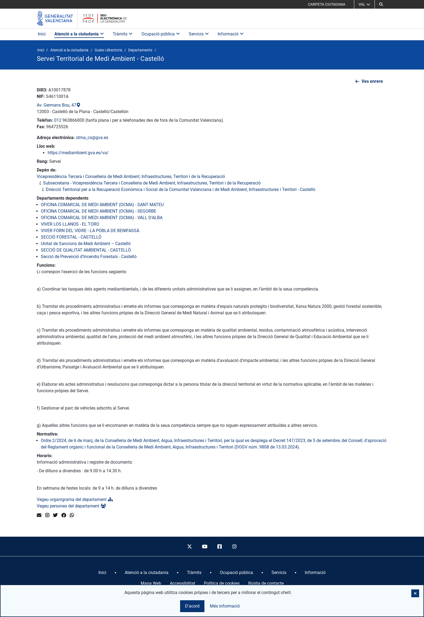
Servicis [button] (199, 34)
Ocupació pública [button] (160, 34)
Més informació (225, 606)
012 (57, 120)
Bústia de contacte (266, 583)
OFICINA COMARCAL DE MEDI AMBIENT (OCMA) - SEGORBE (98, 211)
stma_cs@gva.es (92, 137)
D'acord (192, 606)
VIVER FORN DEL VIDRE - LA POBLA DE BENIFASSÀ (90, 230)
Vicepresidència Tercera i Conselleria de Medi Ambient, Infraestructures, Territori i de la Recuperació (131, 176)
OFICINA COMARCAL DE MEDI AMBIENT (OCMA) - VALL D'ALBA (102, 217)
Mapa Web (151, 583)
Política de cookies (222, 583)
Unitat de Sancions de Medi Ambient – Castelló (86, 243)
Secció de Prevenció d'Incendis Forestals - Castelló (89, 256)
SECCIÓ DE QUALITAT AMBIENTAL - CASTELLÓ (86, 250)
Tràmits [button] (123, 34)
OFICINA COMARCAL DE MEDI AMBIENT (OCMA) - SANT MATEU (102, 204)
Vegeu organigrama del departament (75, 499)
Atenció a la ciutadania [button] (79, 34)
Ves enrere (372, 81)
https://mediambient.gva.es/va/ (78, 152)
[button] (381, 4)
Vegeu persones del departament (71, 506)
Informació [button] (231, 34)
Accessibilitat (182, 583)
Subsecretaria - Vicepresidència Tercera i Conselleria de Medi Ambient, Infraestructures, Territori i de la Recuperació (152, 183)
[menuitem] (102, 572)
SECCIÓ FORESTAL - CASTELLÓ (71, 237)
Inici (42, 34)
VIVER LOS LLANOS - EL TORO (70, 224)
